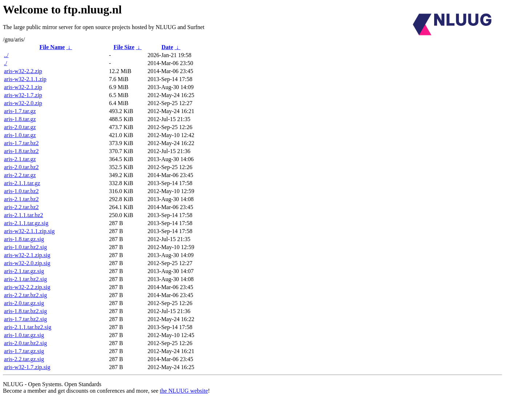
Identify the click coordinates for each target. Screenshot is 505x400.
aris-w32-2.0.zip (23, 103)
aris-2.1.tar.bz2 (21, 199)
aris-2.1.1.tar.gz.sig (26, 223)
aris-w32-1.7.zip (23, 95)
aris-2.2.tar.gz (20, 175)
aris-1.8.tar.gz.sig (24, 239)
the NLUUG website (184, 391)
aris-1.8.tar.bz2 (21, 151)
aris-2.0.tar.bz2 (21, 167)
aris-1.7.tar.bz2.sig (25, 319)
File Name (52, 47)
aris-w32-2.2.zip (23, 71)
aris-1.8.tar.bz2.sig (25, 311)
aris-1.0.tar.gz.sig (24, 335)
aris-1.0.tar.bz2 (21, 191)
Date (167, 47)
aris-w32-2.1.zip (23, 87)
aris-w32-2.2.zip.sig (27, 287)
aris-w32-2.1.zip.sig (27, 255)
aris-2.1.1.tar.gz (22, 183)
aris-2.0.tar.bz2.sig (25, 343)
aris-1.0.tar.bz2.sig (25, 247)
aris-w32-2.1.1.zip (25, 79)
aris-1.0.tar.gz (20, 135)
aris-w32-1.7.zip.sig (27, 367)
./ (5, 63)
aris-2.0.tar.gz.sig (24, 303)
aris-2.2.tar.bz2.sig (25, 295)
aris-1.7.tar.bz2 (21, 143)
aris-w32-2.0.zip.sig (27, 263)
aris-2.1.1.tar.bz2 (23, 215)
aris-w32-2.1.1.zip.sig (29, 231)
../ (6, 55)
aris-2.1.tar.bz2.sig (25, 279)
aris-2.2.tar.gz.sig (24, 359)
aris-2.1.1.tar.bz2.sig (27, 327)
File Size (123, 47)
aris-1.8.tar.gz (20, 119)
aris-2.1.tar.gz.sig (24, 271)
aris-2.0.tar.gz (20, 127)
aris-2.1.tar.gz (20, 159)
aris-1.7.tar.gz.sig (24, 351)
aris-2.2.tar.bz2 (21, 207)
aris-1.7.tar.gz (20, 111)
